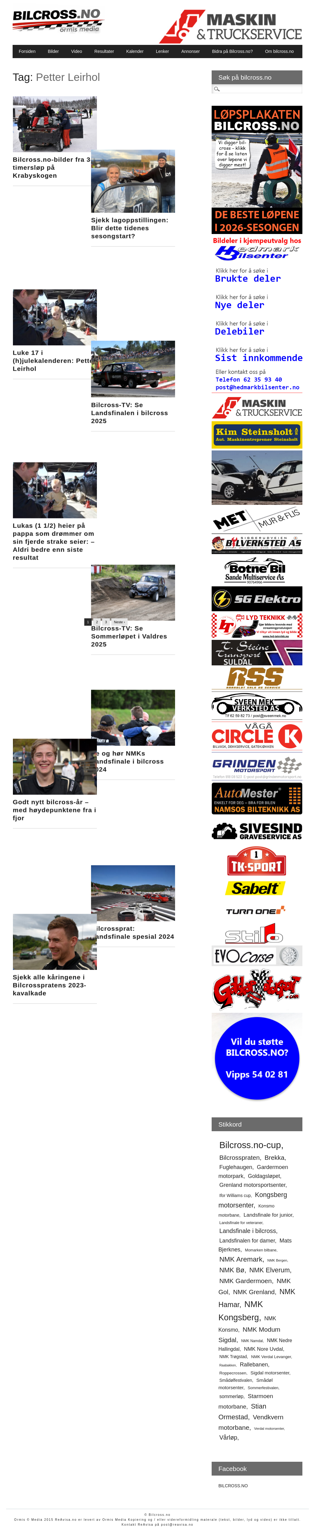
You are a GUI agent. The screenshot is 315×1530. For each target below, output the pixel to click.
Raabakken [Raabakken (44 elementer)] (227, 1365)
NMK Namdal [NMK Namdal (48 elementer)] (252, 1341)
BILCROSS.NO (233, 1485)
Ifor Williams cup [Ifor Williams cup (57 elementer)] (235, 1195)
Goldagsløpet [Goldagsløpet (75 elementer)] (264, 1176)
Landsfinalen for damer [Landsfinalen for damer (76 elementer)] (247, 1241)
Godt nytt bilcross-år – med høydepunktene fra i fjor (55, 482)
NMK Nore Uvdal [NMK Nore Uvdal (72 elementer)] (263, 1349)
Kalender (135, 51)
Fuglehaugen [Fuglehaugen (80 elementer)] (235, 1167)
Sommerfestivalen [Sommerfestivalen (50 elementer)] (263, 1388)
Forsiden (27, 51)
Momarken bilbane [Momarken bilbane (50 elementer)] (260, 1250)
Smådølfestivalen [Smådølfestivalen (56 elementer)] (235, 1380)
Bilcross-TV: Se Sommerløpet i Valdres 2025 (147, 374)
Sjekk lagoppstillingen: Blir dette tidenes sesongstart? (148, 174)
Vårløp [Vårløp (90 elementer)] (228, 1437)
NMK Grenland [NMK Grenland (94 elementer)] (254, 1291)
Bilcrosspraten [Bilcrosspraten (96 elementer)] (239, 1157)
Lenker (162, 51)
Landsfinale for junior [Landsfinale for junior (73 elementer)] (268, 1215)
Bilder (53, 51)
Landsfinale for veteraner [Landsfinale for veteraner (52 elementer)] (240, 1222)
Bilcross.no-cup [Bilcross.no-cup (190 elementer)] (250, 1145)
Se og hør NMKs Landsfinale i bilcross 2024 (146, 474)
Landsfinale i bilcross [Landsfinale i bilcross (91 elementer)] (247, 1230)
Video (76, 51)
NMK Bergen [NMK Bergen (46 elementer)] (277, 1260)
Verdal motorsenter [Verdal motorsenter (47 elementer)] (269, 1428)
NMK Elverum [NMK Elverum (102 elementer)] (269, 1270)
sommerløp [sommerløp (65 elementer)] (231, 1396)
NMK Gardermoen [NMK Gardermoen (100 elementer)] (245, 1280)
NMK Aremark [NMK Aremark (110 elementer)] (240, 1259)
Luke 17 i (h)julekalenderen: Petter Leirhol (54, 267)
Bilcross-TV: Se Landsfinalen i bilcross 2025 (148, 275)
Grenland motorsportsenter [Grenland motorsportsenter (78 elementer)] (252, 1185)
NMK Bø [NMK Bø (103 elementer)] (232, 1270)
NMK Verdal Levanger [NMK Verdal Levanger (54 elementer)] (271, 1356)
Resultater (104, 51)
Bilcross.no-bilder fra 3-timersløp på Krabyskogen (53, 167)
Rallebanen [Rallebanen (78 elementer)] (254, 1365)
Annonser (190, 51)
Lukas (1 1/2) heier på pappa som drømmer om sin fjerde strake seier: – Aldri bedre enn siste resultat (54, 374)
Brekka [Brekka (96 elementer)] (275, 1157)
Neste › (119, 622)
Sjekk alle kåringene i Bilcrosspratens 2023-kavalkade (49, 581)
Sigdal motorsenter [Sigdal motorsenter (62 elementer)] (269, 1372)
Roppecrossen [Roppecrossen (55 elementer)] (232, 1373)
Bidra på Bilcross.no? (232, 51)
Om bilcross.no (279, 51)
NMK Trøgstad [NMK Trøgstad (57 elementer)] (233, 1356)
